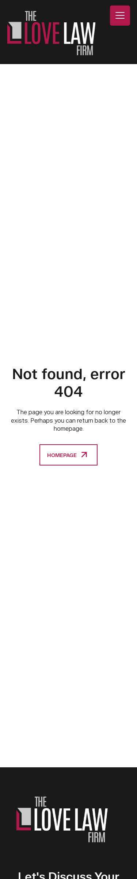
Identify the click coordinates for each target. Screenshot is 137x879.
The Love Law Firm (51, 33)
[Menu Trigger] (120, 15)
